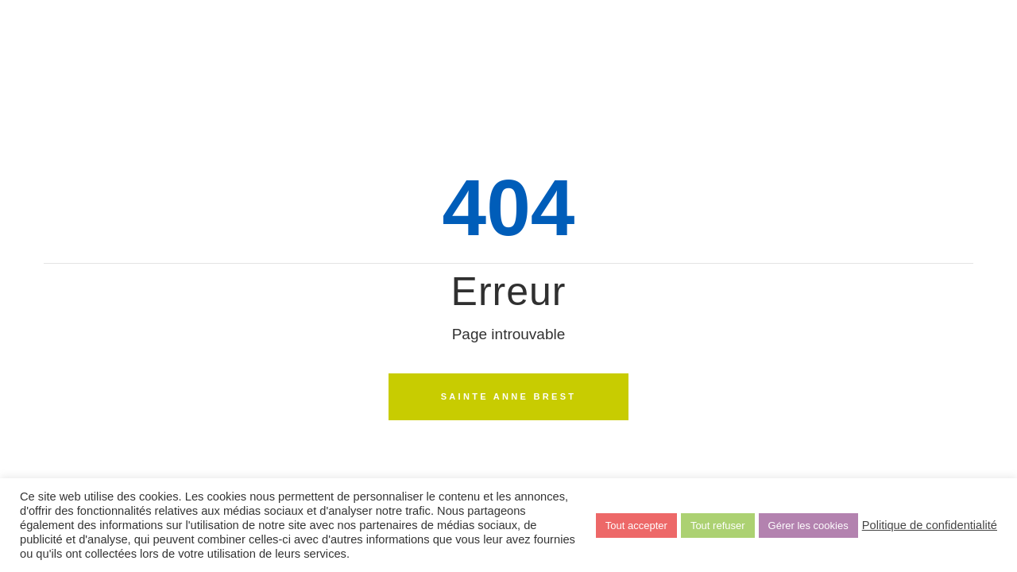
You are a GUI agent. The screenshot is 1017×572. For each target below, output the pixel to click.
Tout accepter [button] (636, 525)
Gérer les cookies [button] (808, 525)
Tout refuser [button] (717, 525)
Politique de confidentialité (929, 525)
